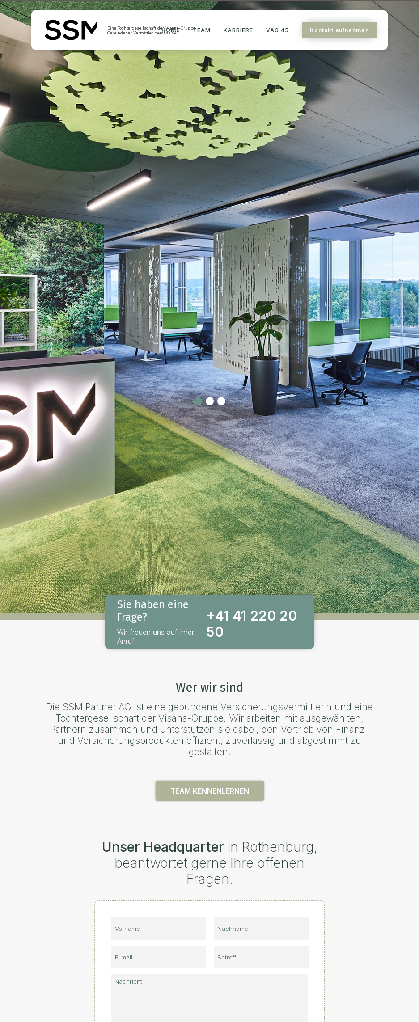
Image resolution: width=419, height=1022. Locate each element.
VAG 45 (277, 30)
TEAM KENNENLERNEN (209, 790)
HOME (170, 30)
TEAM (202, 30)
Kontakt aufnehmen (339, 30)
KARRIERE (238, 30)
